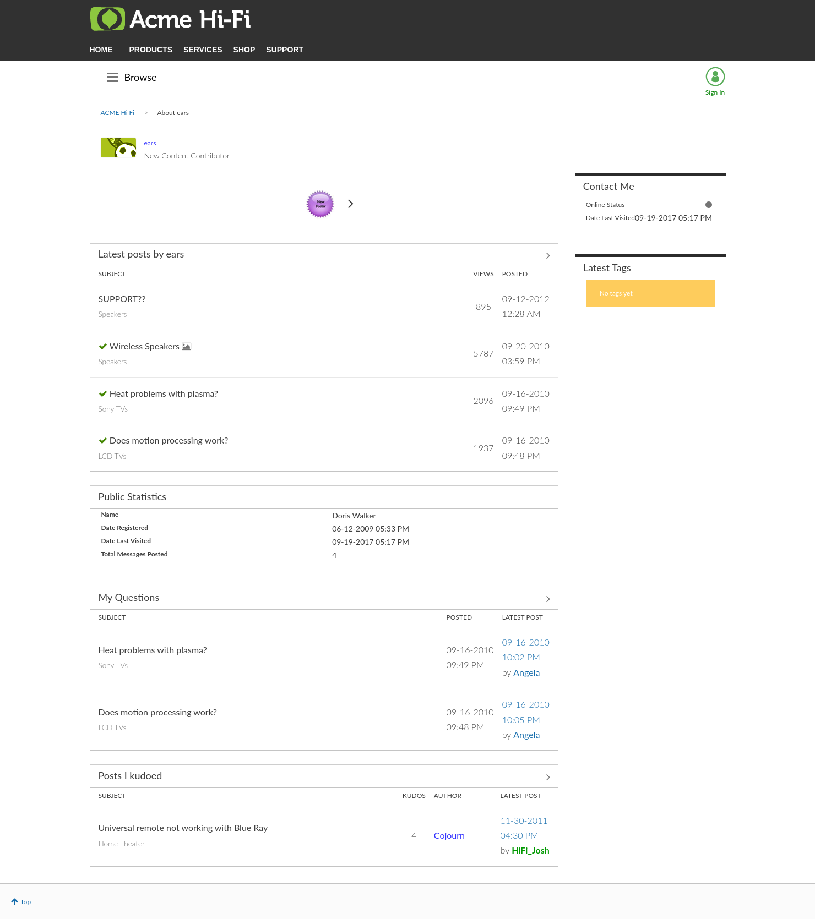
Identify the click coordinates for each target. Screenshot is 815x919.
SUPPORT (284, 49)
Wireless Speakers (146, 346)
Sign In (715, 92)
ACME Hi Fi (118, 112)
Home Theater (122, 843)
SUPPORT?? (122, 298)
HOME (101, 49)
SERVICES (202, 49)
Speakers (113, 314)
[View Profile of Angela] (526, 672)
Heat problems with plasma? (164, 393)
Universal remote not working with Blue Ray (183, 827)
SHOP (244, 49)
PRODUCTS (151, 49)
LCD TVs (113, 456)
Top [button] (25, 902)
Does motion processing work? (169, 440)
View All (324, 256)
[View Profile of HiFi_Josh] (531, 850)
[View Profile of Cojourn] (449, 835)
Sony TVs (113, 408)
